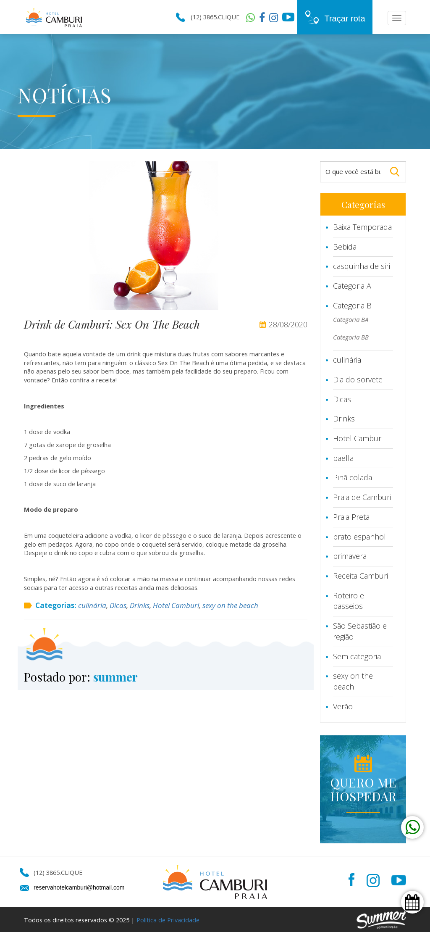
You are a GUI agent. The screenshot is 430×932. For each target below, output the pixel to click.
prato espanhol (359, 537)
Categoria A (352, 286)
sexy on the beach (230, 605)
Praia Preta (351, 517)
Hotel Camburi (176, 605)
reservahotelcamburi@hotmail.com (79, 887)
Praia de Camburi (362, 497)
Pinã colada (352, 477)
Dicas (118, 605)
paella (343, 458)
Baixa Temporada (362, 227)
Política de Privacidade (167, 920)
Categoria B (352, 305)
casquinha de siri (361, 266)
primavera (350, 556)
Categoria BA (350, 319)
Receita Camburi (360, 576)
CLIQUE (228, 17)
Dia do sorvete (358, 379)
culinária (92, 605)
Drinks (139, 605)
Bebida (345, 247)
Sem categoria (357, 656)
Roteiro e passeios (348, 600)
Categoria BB (351, 337)
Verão (343, 706)
